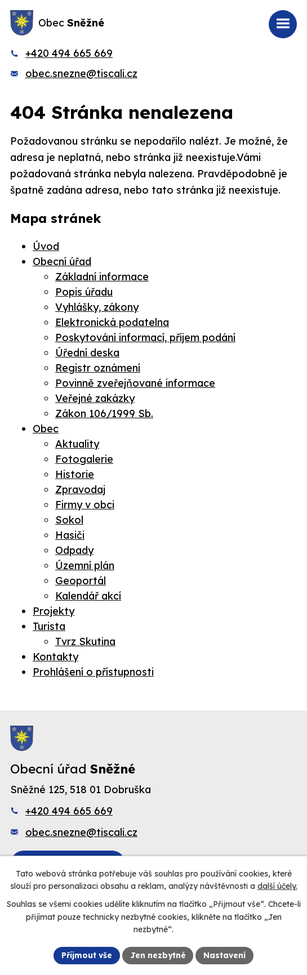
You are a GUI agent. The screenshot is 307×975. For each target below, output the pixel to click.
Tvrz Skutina (85, 641)
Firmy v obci (84, 504)
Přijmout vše (86, 955)
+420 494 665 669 (69, 53)
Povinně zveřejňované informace (135, 383)
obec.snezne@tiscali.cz (81, 73)
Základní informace (102, 276)
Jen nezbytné (158, 955)
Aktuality (77, 443)
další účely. (277, 885)
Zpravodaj (80, 489)
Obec (46, 428)
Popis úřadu (84, 291)
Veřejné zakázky (95, 398)
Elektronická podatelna (112, 322)
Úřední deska (87, 352)
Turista (49, 626)
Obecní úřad (62, 261)
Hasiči (69, 535)
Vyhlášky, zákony (97, 307)
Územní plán (84, 565)
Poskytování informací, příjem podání (145, 337)
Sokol (69, 519)
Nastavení (225, 955)
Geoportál (80, 580)
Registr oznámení (97, 367)
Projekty (53, 611)
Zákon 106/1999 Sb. (104, 413)
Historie (74, 474)
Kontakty (55, 656)
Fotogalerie (84, 459)
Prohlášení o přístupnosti (93, 671)
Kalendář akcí (88, 595)
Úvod (46, 246)
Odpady (74, 550)
